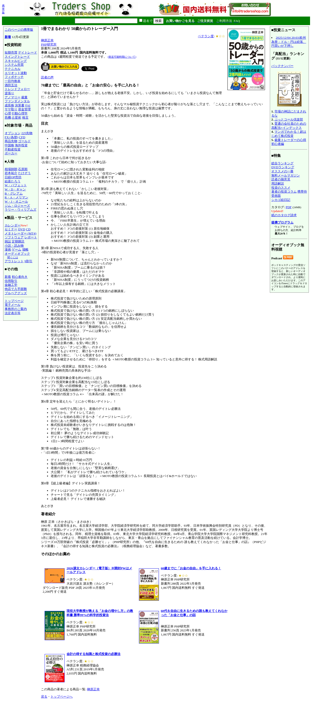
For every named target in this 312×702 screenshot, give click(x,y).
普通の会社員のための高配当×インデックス (288, 126)
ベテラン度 (206, 36)
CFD (22, 137)
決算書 (19, 105)
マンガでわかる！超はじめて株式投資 (288, 134)
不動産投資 (12, 149)
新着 (8, 37)
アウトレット (14, 261)
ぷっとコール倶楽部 (288, 119)
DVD (21, 229)
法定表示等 (12, 313)
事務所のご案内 (16, 309)
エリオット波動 (16, 73)
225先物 (26, 133)
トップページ (14, 301)
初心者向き (20, 277)
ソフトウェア (14, 237)
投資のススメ (280, 187)
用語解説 (277, 183)
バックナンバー (282, 66)
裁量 (24, 97)
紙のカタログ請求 (284, 215)
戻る (44, 696)
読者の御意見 (280, 179)
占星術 (16, 117)
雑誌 (8, 241)
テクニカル (12, 69)
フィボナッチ (14, 77)
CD (28, 229)
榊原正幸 (47, 40)
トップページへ (61, 696)
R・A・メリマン (16, 197)
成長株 (9, 105)
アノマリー (12, 97)
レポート (30, 237)
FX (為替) (11, 137)
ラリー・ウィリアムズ (20, 209)
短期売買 (11, 52)
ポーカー (11, 153)
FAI (27, 105)
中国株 (9, 145)
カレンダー (12, 225)
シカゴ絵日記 (280, 200)
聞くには (12, 257)
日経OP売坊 (13, 177)
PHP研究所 (48, 44)
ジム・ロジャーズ (17, 205)
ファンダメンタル (17, 101)
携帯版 (3, 9)
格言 (25, 117)
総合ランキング (282, 163)
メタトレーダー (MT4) (20, 233)
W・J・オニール (16, 201)
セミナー (11, 229)
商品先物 (11, 141)
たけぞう (24, 173)
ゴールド (24, 141)
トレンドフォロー (17, 89)
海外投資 (21, 145)
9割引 (28, 261)
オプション (12, 133)
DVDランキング (282, 167)
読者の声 (47, 77)
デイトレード (27, 52)
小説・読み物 (14, 245)
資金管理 (24, 109)
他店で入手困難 (16, 289)
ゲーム (16, 249)
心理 (8, 113)
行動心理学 (20, 113)
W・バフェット (16, 185)
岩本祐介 (11, 173)
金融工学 (11, 285)
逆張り (9, 93)
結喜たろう (12, 181)
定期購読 (18, 241)
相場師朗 (11, 169)
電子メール (12, 305)
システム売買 (14, 64)
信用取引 (11, 281)
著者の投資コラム (284, 191)
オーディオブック (17, 253)
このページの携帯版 (19, 29)
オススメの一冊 (282, 171)
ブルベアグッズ (16, 293)
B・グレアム (14, 193)
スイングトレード (17, 56)
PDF (289, 207)
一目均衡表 (12, 81)
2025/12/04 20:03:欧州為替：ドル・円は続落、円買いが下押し (288, 41)
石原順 (23, 169)
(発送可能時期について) (122, 56)
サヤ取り (11, 109)
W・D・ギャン (15, 189)
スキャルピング (16, 61)
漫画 (8, 249)
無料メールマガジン (285, 175)
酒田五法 (11, 85)
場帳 (25, 249)
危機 (8, 117)
